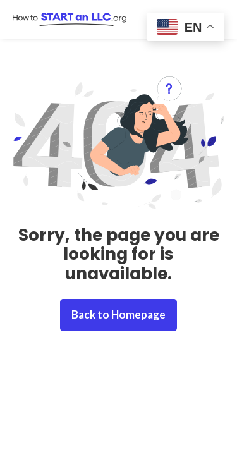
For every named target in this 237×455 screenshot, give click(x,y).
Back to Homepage (118, 314)
